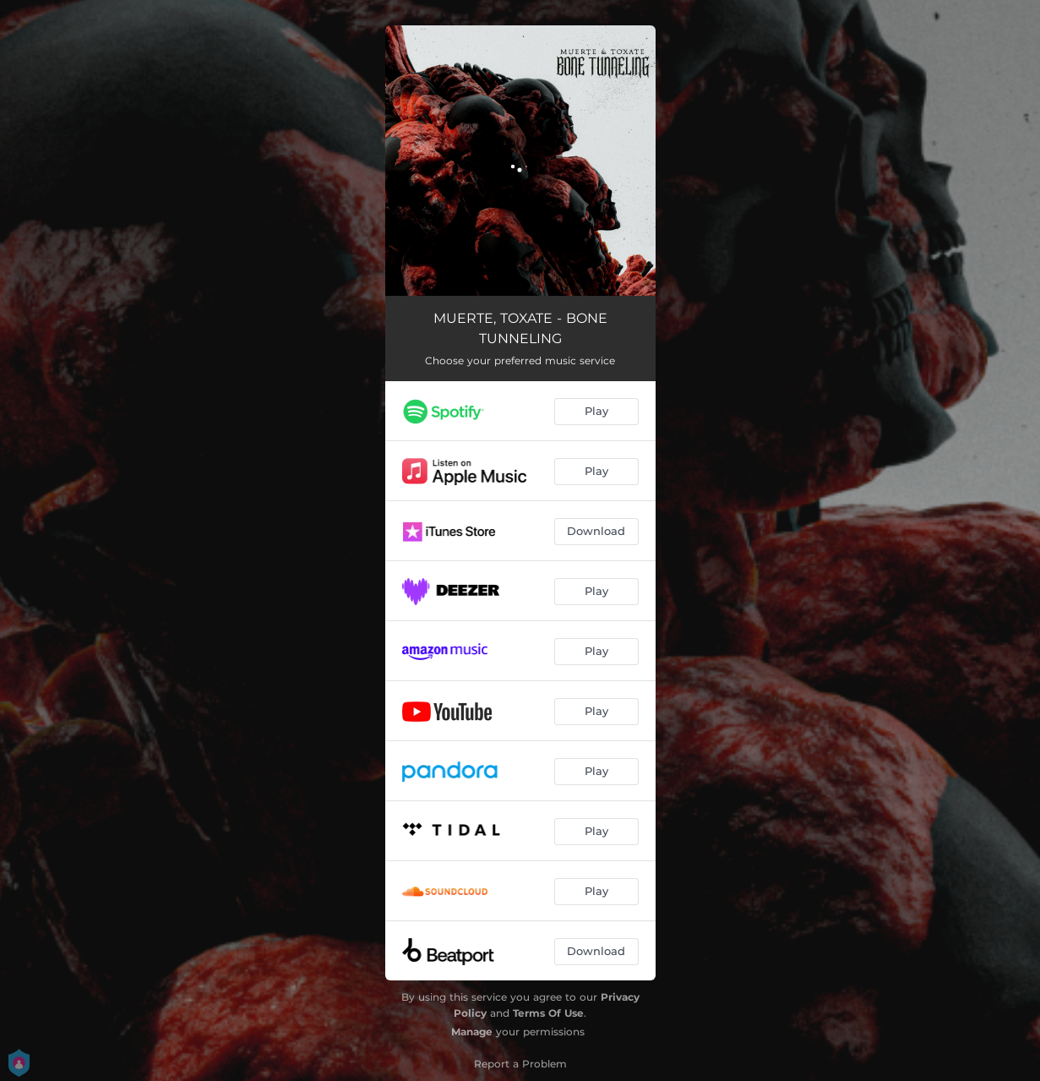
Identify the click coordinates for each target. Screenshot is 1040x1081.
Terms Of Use (548, 1013)
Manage (472, 1031)
